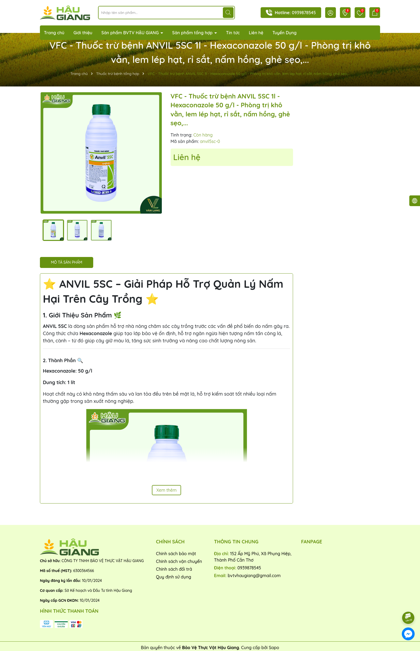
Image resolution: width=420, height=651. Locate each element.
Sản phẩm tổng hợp (193, 32)
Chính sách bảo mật (176, 553)
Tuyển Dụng (284, 32)
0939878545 (304, 12)
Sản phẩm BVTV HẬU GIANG (131, 32)
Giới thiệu (82, 32)
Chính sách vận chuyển (179, 561)
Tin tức (233, 32)
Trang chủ (54, 32)
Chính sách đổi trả (174, 569)
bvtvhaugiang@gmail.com (254, 575)
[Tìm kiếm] (228, 12)
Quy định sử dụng (173, 577)
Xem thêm (166, 490)
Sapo (274, 647)
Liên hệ (256, 32)
